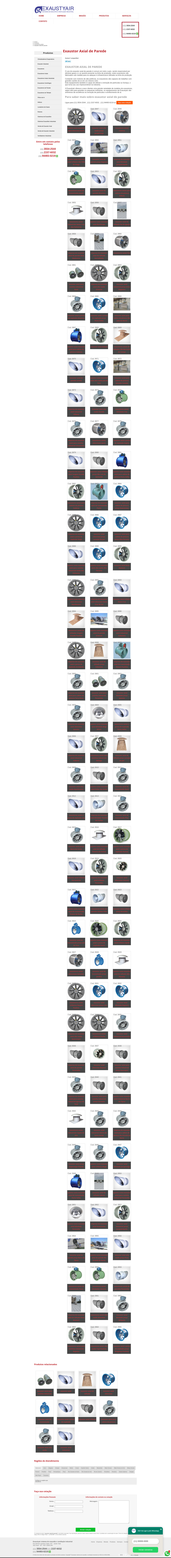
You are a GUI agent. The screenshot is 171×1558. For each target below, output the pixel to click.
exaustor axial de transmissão (44, 1420)
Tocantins (45, 1475)
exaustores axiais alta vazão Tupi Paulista (99, 1347)
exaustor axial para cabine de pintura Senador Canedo (122, 380)
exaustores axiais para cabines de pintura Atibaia (121, 193)
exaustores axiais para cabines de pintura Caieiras (76, 505)
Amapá (57, 1468)
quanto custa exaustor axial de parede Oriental (99, 633)
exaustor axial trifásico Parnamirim (76, 879)
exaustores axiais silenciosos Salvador (76, 972)
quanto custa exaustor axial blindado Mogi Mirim (99, 726)
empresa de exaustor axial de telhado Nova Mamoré (76, 1317)
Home (41, 16)
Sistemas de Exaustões (45, 116)
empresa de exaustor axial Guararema (99, 1225)
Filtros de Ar (41, 97)
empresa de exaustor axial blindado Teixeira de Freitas (99, 817)
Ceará (77, 1468)
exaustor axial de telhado (87, 1392)
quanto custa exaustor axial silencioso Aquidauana (76, 601)
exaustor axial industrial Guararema (122, 1035)
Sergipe (131, 1471)
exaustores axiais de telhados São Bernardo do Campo (122, 349)
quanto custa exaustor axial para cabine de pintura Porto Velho (122, 474)
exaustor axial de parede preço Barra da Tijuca (76, 1257)
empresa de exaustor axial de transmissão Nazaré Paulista (122, 664)
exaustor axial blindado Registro (122, 1004)
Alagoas (51, 1468)
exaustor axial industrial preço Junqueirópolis (122, 1226)
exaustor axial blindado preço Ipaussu (122, 695)
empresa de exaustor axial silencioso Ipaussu (76, 726)
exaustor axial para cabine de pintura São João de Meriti (122, 318)
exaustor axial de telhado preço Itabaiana (99, 664)
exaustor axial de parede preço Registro (99, 160)
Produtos (104, 16)
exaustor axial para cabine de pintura (108, 1420)
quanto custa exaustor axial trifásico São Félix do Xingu (76, 162)
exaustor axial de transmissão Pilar (122, 816)
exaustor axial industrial (66, 1448)
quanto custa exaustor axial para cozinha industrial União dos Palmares (76, 569)
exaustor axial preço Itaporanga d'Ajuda (76, 1165)
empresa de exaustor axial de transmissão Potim (99, 505)
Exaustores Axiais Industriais (46, 78)
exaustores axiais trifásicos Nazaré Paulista (76, 1005)
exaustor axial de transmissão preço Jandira (99, 974)
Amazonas (64, 1468)
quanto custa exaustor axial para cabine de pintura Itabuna (76, 349)
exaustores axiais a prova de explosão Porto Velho (122, 726)
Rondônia (106, 1471)
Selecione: (38, 1468)
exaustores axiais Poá (122, 253)
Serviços (126, 16)
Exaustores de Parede (44, 88)
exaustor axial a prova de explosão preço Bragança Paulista (121, 1348)
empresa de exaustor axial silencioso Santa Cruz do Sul (99, 601)
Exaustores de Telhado (44, 92)
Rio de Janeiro (98, 1471)
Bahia (71, 1468)
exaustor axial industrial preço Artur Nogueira (122, 286)
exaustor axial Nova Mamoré (121, 566)
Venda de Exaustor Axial (45, 126)
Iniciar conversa (145, 1550)
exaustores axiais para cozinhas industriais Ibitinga (99, 758)
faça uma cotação (124, 102)
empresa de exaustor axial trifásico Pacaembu (99, 880)
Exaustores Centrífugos (45, 83)
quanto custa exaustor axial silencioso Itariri (76, 129)
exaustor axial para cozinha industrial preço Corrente (99, 1099)
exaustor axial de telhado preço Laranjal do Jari (122, 758)
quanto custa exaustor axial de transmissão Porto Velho (76, 1195)
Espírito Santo (85, 1468)
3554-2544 (130, 26)
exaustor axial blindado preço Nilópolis (122, 1317)
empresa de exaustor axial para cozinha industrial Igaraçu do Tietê (76, 1100)
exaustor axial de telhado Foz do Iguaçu (122, 223)
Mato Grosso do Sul (119, 1468)
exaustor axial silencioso (108, 1392)
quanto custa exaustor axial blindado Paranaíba (76, 1226)
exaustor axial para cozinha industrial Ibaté (76, 286)
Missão (82, 16)
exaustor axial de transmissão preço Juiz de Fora (76, 942)
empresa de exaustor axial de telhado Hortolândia (99, 255)
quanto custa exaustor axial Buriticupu (99, 223)
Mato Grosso (108, 1468)
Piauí (64, 1471)
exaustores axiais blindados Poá (121, 410)
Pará (50, 1471)
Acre (45, 1468)
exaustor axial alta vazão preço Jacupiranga (99, 130)
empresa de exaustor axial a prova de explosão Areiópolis (76, 664)
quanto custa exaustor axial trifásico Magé (99, 1165)
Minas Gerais (130, 1468)
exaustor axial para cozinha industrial (44, 1392)
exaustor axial (66, 1391)
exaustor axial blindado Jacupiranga (122, 1165)
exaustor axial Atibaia (99, 347)
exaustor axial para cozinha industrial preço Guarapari (122, 1067)
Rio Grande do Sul (87, 1471)
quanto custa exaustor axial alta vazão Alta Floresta (99, 568)
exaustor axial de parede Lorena (76, 379)
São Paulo (38, 1475)
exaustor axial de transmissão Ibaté (122, 788)
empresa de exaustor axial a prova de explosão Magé (76, 536)
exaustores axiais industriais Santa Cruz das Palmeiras (76, 224)
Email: (66, 1506)
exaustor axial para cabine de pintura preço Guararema (122, 505)
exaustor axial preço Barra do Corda (76, 847)
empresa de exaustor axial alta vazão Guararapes (76, 1036)
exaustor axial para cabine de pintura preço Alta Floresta (122, 536)
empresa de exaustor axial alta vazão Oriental (99, 286)
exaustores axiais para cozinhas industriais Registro (76, 1348)
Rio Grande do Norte (73, 1471)
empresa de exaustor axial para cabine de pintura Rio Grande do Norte (122, 1134)
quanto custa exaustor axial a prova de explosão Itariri (99, 942)
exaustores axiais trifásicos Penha (99, 1035)
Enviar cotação (85, 1530)
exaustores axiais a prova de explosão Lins (76, 816)
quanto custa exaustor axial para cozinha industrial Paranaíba (122, 1195)
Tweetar (68, 61)
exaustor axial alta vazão (45, 1448)
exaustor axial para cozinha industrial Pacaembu (99, 695)
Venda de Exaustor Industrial (46, 131)
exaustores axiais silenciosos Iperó (99, 441)
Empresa (61, 16)
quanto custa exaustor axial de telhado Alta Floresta (122, 974)
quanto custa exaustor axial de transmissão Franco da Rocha (76, 911)
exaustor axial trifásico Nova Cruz (122, 600)
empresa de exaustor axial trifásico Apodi (122, 941)
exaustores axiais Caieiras (121, 129)
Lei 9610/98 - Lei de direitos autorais (57, 1534)
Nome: (66, 1501)
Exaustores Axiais (43, 73)
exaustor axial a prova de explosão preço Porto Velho (99, 318)
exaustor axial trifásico (87, 1419)
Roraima (114, 1471)
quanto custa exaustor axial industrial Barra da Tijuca (122, 1099)
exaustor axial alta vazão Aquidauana (76, 788)
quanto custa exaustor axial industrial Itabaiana (122, 633)
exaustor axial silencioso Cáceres (122, 879)
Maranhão (99, 1468)
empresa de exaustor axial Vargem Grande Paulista (76, 474)
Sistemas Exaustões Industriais (47, 121)
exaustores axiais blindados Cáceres (99, 1287)
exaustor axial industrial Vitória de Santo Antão (99, 1132)
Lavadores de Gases (44, 107)
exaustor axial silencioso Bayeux (99, 1066)
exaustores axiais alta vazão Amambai (99, 1316)
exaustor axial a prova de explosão (65, 1420)
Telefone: (65, 1511)
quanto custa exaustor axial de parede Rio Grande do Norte (99, 1257)
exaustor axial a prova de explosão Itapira (121, 441)
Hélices (40, 102)
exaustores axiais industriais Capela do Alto (76, 1132)
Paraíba (44, 1471)
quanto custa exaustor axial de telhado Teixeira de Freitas (99, 849)
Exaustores (41, 69)
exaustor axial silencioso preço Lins (99, 1004)
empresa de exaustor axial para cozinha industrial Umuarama (76, 443)
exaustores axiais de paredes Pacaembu (122, 1287)
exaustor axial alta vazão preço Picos (122, 1256)
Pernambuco (57, 1471)
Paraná (37, 1471)
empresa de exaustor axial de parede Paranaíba (76, 1067)
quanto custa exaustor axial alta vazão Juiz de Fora (99, 380)
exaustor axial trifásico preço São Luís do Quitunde (99, 474)
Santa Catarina (123, 1471)
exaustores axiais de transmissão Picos (76, 1287)
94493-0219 (131, 34)
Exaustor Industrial (43, 64)
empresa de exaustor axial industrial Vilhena (76, 411)
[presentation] (53, 1519)
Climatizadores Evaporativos (46, 59)
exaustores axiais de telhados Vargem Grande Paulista (76, 633)
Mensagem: (109, 1511)
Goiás (92, 1468)
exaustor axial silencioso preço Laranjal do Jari (99, 536)
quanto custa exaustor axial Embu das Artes (99, 788)
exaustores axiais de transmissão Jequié (76, 191)
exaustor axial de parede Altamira (99, 191)
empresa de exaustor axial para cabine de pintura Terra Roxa (76, 695)
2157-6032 (130, 29)
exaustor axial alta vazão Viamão (99, 410)
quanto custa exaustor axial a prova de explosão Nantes (122, 849)
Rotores (40, 112)
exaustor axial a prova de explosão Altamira (76, 316)
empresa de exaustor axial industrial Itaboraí (76, 758)
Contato (43, 21)
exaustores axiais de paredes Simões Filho (99, 910)
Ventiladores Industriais (44, 136)
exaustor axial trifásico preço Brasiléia (122, 910)
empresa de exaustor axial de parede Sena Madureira (76, 255)
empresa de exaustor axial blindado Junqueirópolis (122, 162)
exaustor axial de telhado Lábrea (99, 1194)
